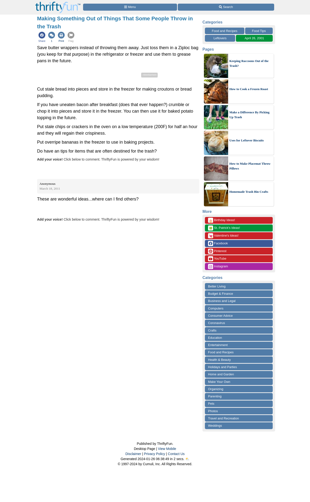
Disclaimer (133, 454)
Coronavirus (216, 323)
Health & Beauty (219, 360)
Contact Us (176, 454)
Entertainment (218, 345)
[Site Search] (226, 7)
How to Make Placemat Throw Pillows (250, 166)
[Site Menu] (130, 7)
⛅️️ (187, 459)
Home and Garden (221, 374)
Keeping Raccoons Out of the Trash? (249, 63)
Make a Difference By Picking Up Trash (249, 114)
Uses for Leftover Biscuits (246, 140)
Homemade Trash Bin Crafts (248, 191)
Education (215, 338)
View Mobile (167, 449)
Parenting (215, 396)
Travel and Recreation (223, 418)
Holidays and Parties (222, 367)
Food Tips (259, 31)
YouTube (217, 258)
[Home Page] (58, 3)
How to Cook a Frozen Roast (248, 89)
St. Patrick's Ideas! (224, 228)
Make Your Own (219, 382)
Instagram (218, 266)
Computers (216, 308)
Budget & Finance (220, 293)
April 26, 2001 (254, 38)
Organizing (215, 389)
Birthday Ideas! (221, 220)
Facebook (218, 243)
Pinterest (217, 251)
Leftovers (220, 38)
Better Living (216, 286)
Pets (211, 403)
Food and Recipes (225, 31)
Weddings (215, 425)
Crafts (212, 330)
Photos (213, 411)
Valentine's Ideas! (223, 235)
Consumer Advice (220, 315)
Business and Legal (221, 301)
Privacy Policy (154, 454)
